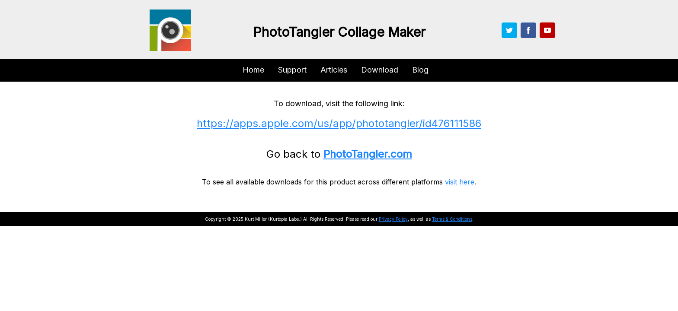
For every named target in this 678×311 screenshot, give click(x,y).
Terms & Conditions (452, 219)
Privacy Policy (393, 219)
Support (292, 69)
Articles (333, 69)
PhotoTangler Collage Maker (339, 32)
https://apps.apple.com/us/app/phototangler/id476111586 (339, 123)
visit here (459, 182)
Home (253, 69)
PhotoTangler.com (367, 154)
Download (379, 69)
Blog (420, 69)
